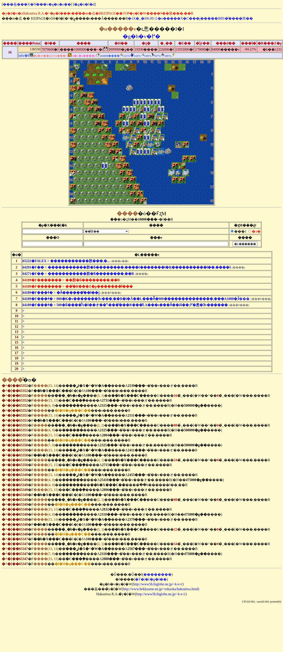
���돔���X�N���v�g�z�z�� (37, 4)
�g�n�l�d (84, 4)
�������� (157, 574)
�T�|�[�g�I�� (151, 579)
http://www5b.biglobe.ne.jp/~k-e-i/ (158, 584)
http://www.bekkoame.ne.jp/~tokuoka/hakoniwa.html (160, 589)
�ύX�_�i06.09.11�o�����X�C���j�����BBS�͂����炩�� (190, 18)
